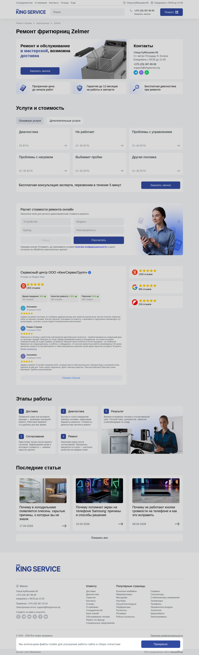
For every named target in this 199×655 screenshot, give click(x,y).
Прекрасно (161, 644)
